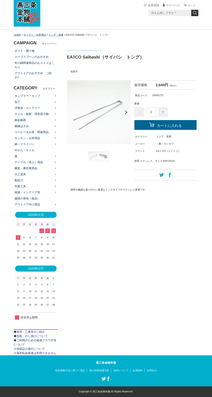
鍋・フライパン (24, 144)
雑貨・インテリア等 (27, 192)
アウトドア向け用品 (27, 204)
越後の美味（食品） (27, 198)
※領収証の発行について (29, 348)
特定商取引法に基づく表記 (70, 370)
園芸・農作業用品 (26, 168)
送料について (120, 370)
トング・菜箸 (56, 34)
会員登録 (153, 5)
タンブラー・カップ (27, 95)
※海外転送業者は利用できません (35, 353)
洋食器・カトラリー (27, 107)
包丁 (17, 101)
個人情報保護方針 (99, 370)
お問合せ (152, 370)
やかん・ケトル (24, 150)
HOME (17, 34)
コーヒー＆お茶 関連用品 (32, 132)
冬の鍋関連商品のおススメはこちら (34, 65)
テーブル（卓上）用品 (29, 162)
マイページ (172, 5)
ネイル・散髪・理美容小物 (32, 113)
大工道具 (20, 174)
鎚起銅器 (20, 120)
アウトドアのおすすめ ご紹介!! (33, 75)
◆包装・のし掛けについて (31, 336)
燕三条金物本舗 (106, 362)
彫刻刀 (19, 180)
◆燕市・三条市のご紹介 (29, 331)
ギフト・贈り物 (24, 50)
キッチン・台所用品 (35, 34)
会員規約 (138, 370)
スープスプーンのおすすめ (32, 56)
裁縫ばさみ (22, 126)
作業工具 (20, 186)
